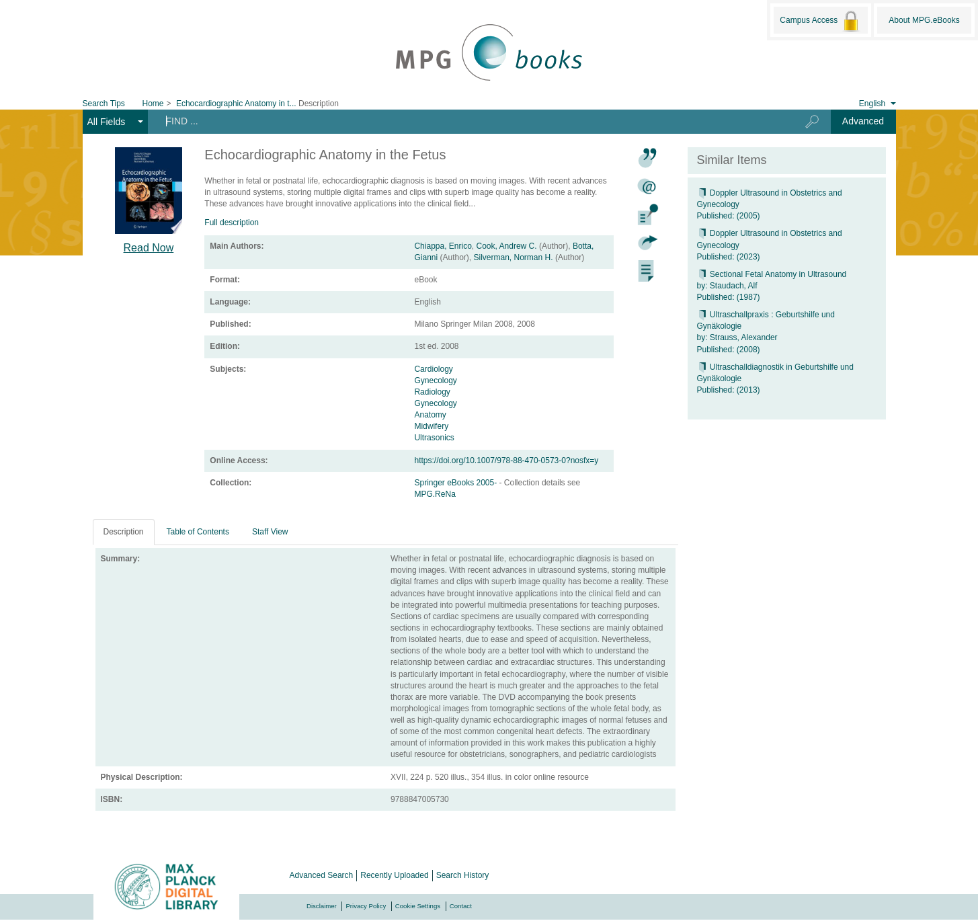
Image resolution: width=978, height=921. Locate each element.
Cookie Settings (417, 906)
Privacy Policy (365, 906)
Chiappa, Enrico (442, 246)
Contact (461, 906)
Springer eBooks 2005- (456, 482)
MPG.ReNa (434, 494)
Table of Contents (198, 531)
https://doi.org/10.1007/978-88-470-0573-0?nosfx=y (506, 460)
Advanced (863, 121)
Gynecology (435, 380)
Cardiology (433, 369)
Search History (462, 875)
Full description (231, 222)
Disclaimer (322, 906)
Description (124, 531)
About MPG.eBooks (924, 20)
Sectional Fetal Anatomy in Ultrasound (772, 274)
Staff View (270, 531)
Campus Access (820, 21)
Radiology (432, 392)
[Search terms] (465, 121)
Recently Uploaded (394, 875)
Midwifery (431, 426)
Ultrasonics (434, 437)
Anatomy (430, 414)
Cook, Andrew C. (507, 246)
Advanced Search (322, 875)
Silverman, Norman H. (513, 257)
